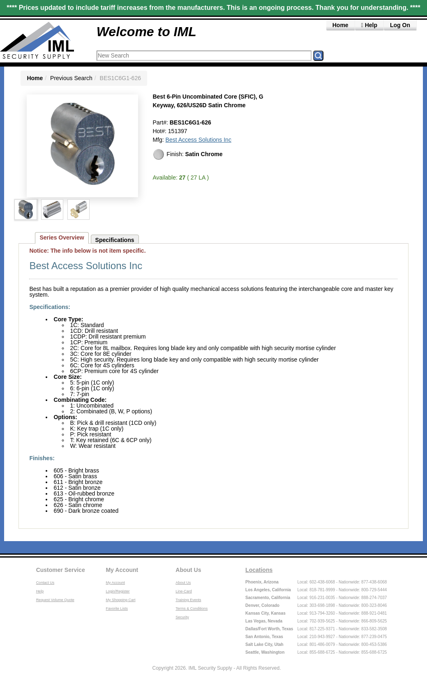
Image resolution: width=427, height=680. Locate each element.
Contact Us (45, 583)
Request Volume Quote (55, 600)
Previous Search (71, 78)
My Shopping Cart (120, 600)
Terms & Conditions (191, 608)
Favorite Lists (117, 608)
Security (182, 617)
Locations (258, 570)
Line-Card (183, 591)
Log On (400, 25)
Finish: (187, 154)
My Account (122, 570)
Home (340, 25)
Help (369, 25)
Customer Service (60, 570)
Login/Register (117, 591)
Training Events (188, 600)
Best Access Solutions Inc (198, 139)
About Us (188, 570)
